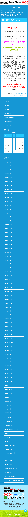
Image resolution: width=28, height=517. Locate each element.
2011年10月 (7, 346)
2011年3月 (7, 373)
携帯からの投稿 (8, 453)
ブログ (11, 10)
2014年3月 (7, 271)
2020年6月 (7, 170)
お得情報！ (7, 425)
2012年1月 (7, 334)
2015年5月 (7, 228)
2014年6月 (7, 260)
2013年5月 (7, 295)
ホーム (4, 10)
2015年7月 (7, 220)
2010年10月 (7, 393)
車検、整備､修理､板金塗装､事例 (15, 12)
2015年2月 (7, 236)
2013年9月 (7, 291)
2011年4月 (7, 369)
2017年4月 (7, 197)
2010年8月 (7, 401)
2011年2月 (7, 377)
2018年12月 (7, 181)
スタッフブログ (8, 433)
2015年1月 (7, 240)
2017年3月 (7, 201)
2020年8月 (7, 162)
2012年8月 (7, 307)
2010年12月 (7, 385)
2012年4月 (7, 322)
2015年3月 (7, 232)
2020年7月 (7, 166)
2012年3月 (7, 326)
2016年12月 (7, 213)
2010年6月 (7, 409)
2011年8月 (7, 354)
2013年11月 (7, 283)
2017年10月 (7, 185)
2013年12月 (7, 279)
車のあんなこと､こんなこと (11, 468)
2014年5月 (7, 264)
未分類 (6, 457)
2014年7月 (7, 256)
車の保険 (7, 472)
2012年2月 (7, 330)
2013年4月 (7, 299)
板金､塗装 (7, 460)
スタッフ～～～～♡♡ (10, 429)
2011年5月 (7, 365)
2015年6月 (7, 224)
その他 (6, 437)
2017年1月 (7, 209)
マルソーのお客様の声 (10, 445)
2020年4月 (7, 177)
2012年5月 (7, 318)
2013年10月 (7, 287)
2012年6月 (7, 314)
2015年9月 (7, 217)
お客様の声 (7, 421)
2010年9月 (7, 397)
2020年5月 (7, 173)
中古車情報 (7, 449)
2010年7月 (7, 405)
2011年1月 (7, 381)
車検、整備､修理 (9, 476)
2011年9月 (7, 350)
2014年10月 (7, 248)
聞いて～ (3, 12)
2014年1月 (7, 275)
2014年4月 (7, 267)
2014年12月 (7, 244)
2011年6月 (7, 362)
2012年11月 (7, 303)
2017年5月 (7, 193)
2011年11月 (7, 342)
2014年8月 (7, 252)
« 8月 (5, 154)
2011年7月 (7, 358)
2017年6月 (7, 189)
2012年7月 (7, 311)
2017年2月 (7, 205)
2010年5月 (7, 412)
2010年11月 (7, 389)
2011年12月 (7, 338)
